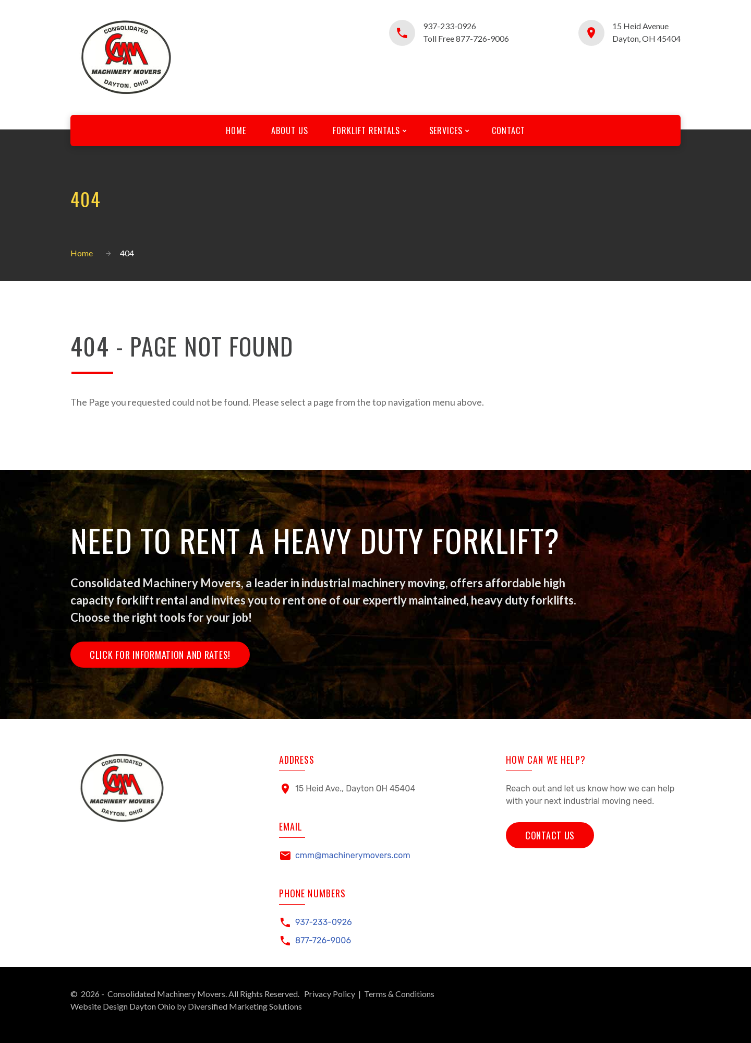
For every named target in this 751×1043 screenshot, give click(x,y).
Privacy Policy (329, 994)
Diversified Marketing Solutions (245, 1006)
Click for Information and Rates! (160, 654)
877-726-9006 (323, 940)
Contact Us (550, 835)
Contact (508, 130)
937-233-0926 (449, 26)
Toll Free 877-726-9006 (466, 38)
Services (446, 130)
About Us (289, 130)
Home (236, 130)
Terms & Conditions (399, 994)
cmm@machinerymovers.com (352, 855)
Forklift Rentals (366, 130)
